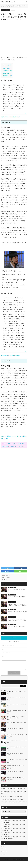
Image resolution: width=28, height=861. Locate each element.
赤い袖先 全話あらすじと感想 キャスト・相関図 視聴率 (11, 796)
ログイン (2, 846)
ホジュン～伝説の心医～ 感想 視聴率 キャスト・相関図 (12, 799)
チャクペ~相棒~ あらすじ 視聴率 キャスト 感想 (16, 722)
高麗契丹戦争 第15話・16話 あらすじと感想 (15, 753)
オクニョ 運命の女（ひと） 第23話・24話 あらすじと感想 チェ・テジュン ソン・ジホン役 (17, 605)
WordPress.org (3, 853)
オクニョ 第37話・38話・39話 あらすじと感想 (17, 597)
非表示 (9, 65)
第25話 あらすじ (7, 68)
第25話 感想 (7, 71)
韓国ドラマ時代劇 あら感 (8, 1)
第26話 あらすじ (7, 73)
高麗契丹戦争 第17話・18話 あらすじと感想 (15, 771)
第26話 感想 (7, 75)
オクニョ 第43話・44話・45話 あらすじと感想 (17, 590)
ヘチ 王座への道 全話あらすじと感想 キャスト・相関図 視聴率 (13, 788)
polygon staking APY (7, 830)
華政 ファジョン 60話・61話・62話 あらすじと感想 (17, 740)
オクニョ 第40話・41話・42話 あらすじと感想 (17, 627)
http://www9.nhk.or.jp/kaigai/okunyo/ (10, 117)
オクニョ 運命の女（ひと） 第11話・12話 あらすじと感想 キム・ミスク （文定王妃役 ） (17, 620)
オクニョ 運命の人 (7, 5)
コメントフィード (4, 851)
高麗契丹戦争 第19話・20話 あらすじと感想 (15, 728)
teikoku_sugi (8, 575)
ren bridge (5, 834)
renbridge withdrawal (7, 838)
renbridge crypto (6, 822)
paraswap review (7, 826)
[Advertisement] (14, 40)
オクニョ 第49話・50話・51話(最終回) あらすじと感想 (17, 612)
